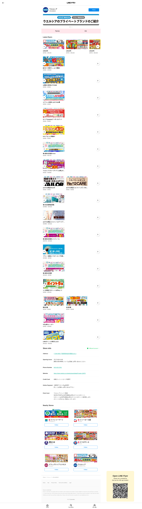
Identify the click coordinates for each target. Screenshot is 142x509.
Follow (94, 10)
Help (48, 482)
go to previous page (3, 3)
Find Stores (70, 507)
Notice (44, 482)
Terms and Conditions (63, 482)
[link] (45, 10)
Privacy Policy (54, 482)
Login (70, 482)
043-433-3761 (58, 367)
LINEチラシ (71, 2)
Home (47, 507)
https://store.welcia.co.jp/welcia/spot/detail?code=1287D (70, 373)
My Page (94, 507)
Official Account (93, 348)
